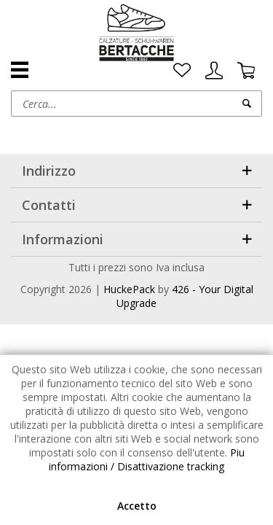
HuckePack (129, 289)
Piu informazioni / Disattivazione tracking (147, 459)
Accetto (137, 506)
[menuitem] (182, 70)
